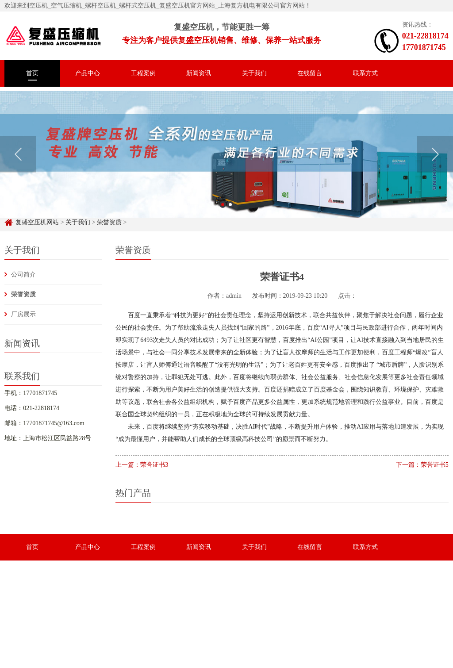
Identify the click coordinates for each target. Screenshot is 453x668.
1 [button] (222, 212)
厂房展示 (23, 314)
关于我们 (254, 73)
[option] (226, 162)
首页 (32, 73)
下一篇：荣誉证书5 (422, 464)
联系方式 (365, 73)
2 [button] (230, 212)
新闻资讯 (198, 73)
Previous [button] (18, 162)
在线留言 (309, 73)
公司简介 (23, 274)
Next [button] (435, 162)
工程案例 (143, 73)
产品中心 (87, 73)
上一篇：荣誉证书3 (141, 464)
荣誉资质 (23, 294)
